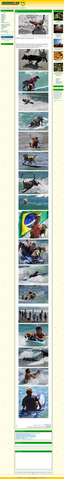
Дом (56, 92)
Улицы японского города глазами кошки (58, 48)
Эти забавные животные (58, 21)
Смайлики (4, 16)
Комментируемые (59, 82)
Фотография (56, 98)
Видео (3, 20)
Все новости (58, 83)
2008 (11, 39)
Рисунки (55, 96)
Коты (59, 93)
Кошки (55, 94)
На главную (4, 12)
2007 (6, 40)
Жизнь (55, 93)
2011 (5, 39)
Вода (57, 91)
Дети (54, 92)
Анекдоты (50, 472)
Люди (60, 94)
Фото (57, 97)
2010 (7, 39)
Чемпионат (18, 13)
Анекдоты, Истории (5, 22)
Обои (3, 21)
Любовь (57, 94)
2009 (9, 39)
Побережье (26, 13)
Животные (4, 15)
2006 (8, 40)
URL (42, 425)
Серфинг (22, 13)
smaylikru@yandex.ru (43, 477)
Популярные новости (58, 79)
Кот (57, 93)
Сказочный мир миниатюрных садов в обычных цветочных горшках (58, 73)
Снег (61, 96)
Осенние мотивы (58, 60)
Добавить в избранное (6, 25)
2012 (2, 39)
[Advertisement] (33, 460)
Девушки (3, 17)
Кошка (61, 93)
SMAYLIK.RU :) (29, 477)
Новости (3, 14)
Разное (3, 19)
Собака (30, 13)
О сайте (3, 28)
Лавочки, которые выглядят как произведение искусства (58, 35)
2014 (9, 38)
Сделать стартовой (5, 24)
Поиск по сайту (5, 30)
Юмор (59, 98)
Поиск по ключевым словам (7, 34)
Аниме (55, 91)
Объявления (4, 27)
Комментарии (4, 26)
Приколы (29, 472)
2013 (12, 38)
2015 (7, 38)
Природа (3, 18)
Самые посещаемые (58, 81)
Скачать (58, 96)
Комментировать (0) (47, 425)
